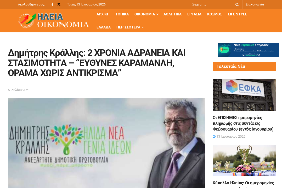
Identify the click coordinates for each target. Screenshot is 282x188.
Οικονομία (144, 14)
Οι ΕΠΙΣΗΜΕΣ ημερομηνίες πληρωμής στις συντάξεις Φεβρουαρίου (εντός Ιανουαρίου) (243, 123)
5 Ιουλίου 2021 (19, 90)
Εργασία (194, 14)
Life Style (237, 14)
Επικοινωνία (255, 4)
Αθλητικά (172, 14)
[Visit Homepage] (53, 20)
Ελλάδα (104, 27)
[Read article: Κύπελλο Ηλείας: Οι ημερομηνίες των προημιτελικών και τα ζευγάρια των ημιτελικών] (244, 160)
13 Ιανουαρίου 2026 (229, 136)
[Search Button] (236, 4)
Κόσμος (214, 14)
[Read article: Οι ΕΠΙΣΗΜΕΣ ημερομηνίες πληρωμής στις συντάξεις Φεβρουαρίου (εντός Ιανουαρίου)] (244, 95)
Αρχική (103, 14)
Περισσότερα (128, 27)
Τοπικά (122, 14)
